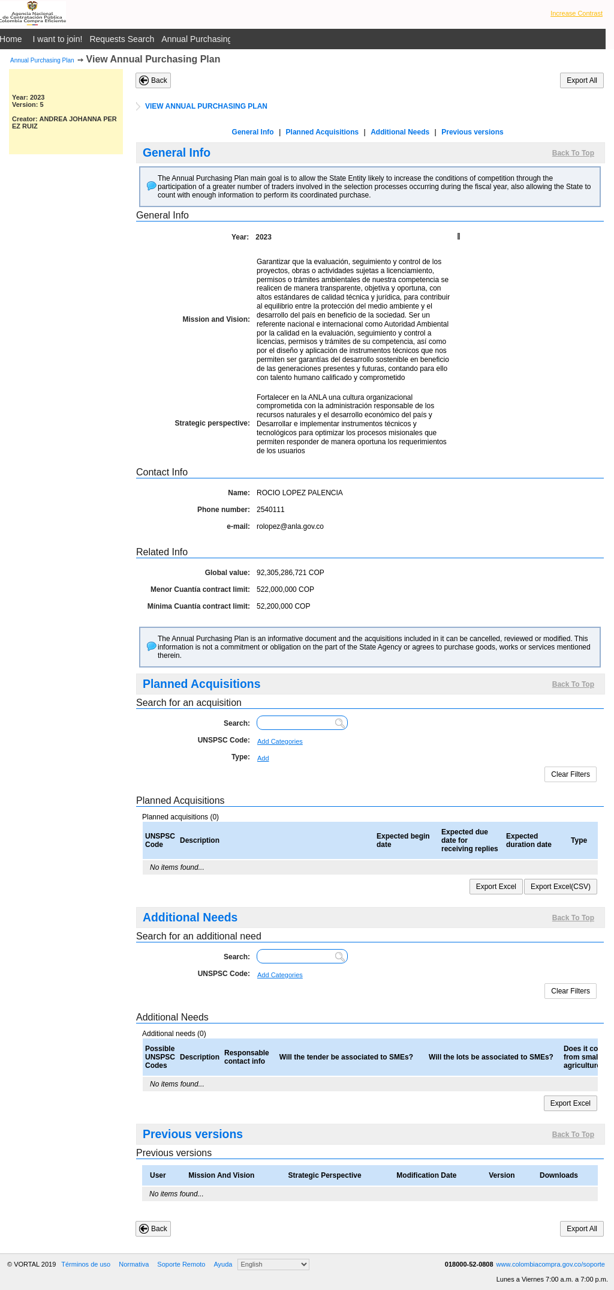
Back (159, 80)
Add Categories (280, 741)
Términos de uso (85, 1264)
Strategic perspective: (212, 423)
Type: (240, 757)
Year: (240, 237)
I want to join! (58, 39)
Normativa (134, 1264)
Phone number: (223, 509)
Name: (239, 493)
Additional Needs (400, 132)
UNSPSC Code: (224, 740)
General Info (253, 132)
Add (263, 758)
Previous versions (472, 132)
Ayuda (222, 1264)
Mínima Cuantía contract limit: (199, 606)
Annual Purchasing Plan (42, 60)
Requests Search (121, 39)
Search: (237, 723)
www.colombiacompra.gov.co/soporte (550, 1264)
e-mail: (238, 526)
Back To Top (573, 153)
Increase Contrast (576, 13)
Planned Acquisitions (322, 132)
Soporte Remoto (181, 1264)
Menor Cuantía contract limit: (200, 589)
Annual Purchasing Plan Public (218, 39)
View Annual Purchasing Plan (153, 59)
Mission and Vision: (216, 319)
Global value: (227, 572)
